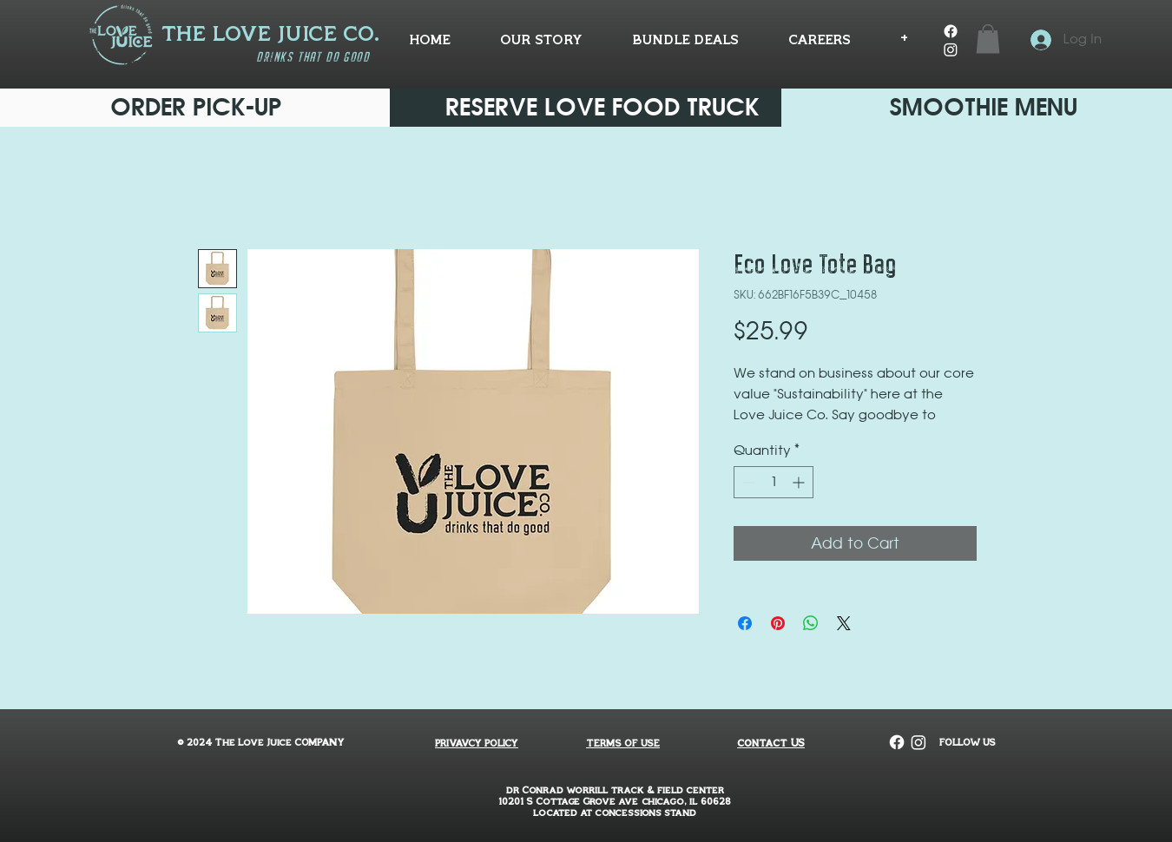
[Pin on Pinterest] (777, 623)
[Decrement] (747, 482)
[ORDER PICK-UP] (196, 107)
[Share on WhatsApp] (810, 623)
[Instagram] (950, 49)
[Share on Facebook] (744, 623)
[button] (988, 38)
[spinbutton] (773, 482)
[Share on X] (843, 623)
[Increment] (800, 482)
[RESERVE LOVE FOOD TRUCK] (602, 107)
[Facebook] (950, 31)
